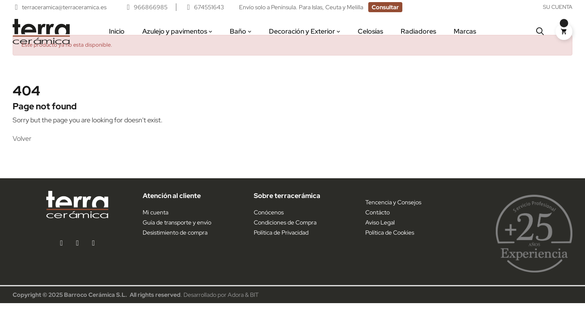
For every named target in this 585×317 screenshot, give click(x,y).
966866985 (151, 7)
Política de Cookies (389, 246)
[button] (385, 7)
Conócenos (269, 226)
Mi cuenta (155, 226)
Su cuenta (557, 7)
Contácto (377, 226)
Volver (22, 152)
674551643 (209, 7)
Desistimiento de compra (175, 246)
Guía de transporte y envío (177, 236)
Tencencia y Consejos (393, 216)
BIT (254, 308)
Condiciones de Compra (285, 236)
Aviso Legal (380, 236)
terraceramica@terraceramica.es (65, 7)
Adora (236, 308)
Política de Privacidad (281, 246)
